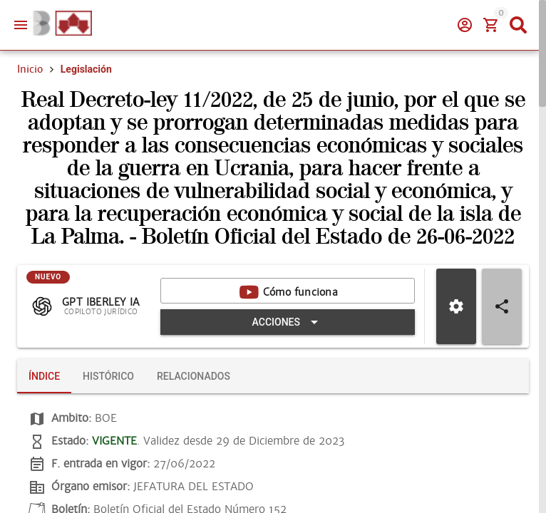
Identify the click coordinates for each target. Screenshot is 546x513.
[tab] (44, 376)
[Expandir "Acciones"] (287, 322)
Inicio (30, 69)
